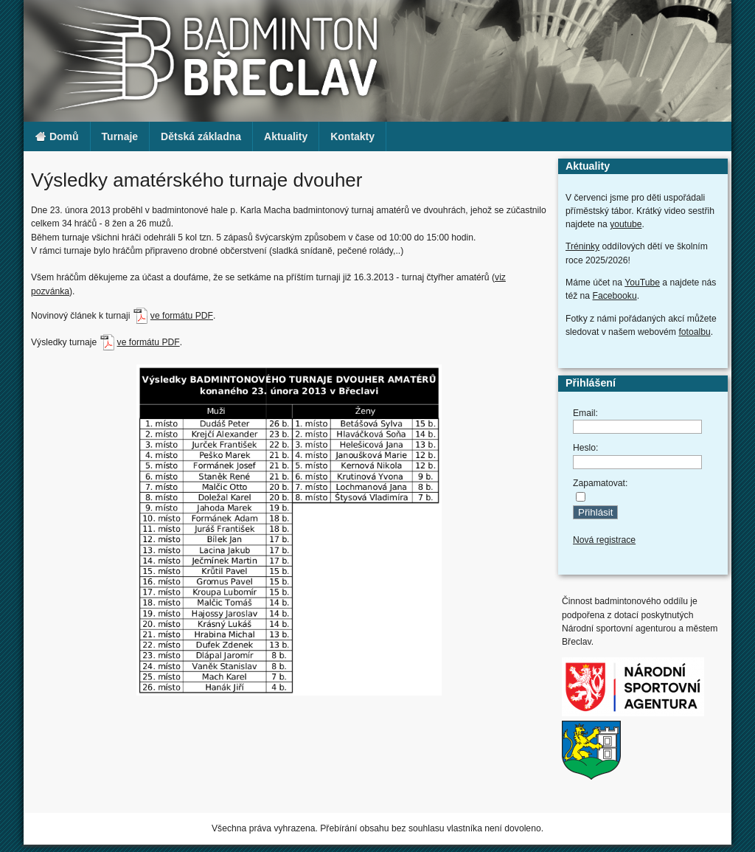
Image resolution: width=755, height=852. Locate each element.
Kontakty (352, 136)
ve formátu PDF (181, 316)
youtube (625, 224)
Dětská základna (201, 136)
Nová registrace (604, 540)
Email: (585, 413)
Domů (57, 137)
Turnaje (120, 136)
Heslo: (585, 448)
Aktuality (285, 136)
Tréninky (582, 246)
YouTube (642, 282)
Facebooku (615, 296)
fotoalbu (694, 332)
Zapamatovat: (600, 483)
